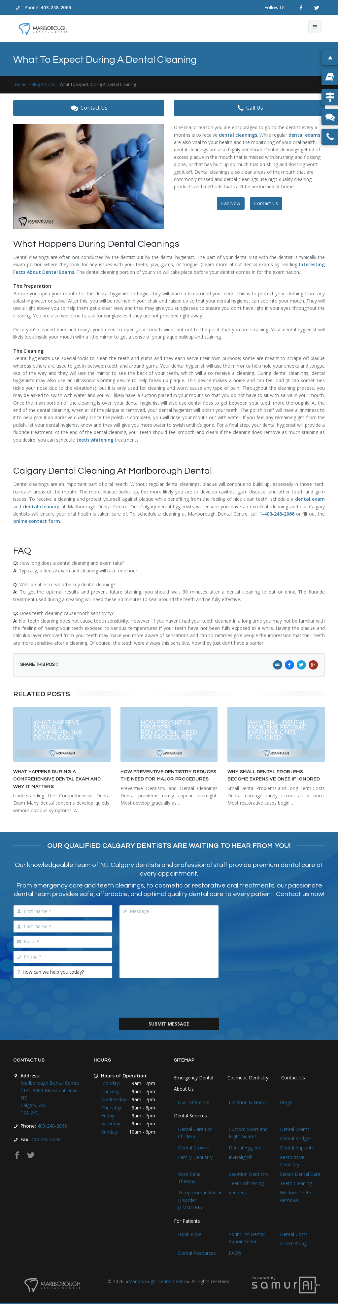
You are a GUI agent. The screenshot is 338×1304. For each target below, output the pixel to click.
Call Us (249, 108)
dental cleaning (41, 506)
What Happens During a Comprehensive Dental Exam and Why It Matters (57, 779)
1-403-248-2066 (276, 514)
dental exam (310, 499)
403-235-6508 (46, 1139)
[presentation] (169, 997)
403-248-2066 (56, 7)
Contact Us (88, 108)
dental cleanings (238, 135)
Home (20, 84)
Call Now (230, 203)
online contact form (36, 521)
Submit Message (169, 1024)
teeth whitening (95, 440)
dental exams (304, 135)
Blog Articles (43, 84)
